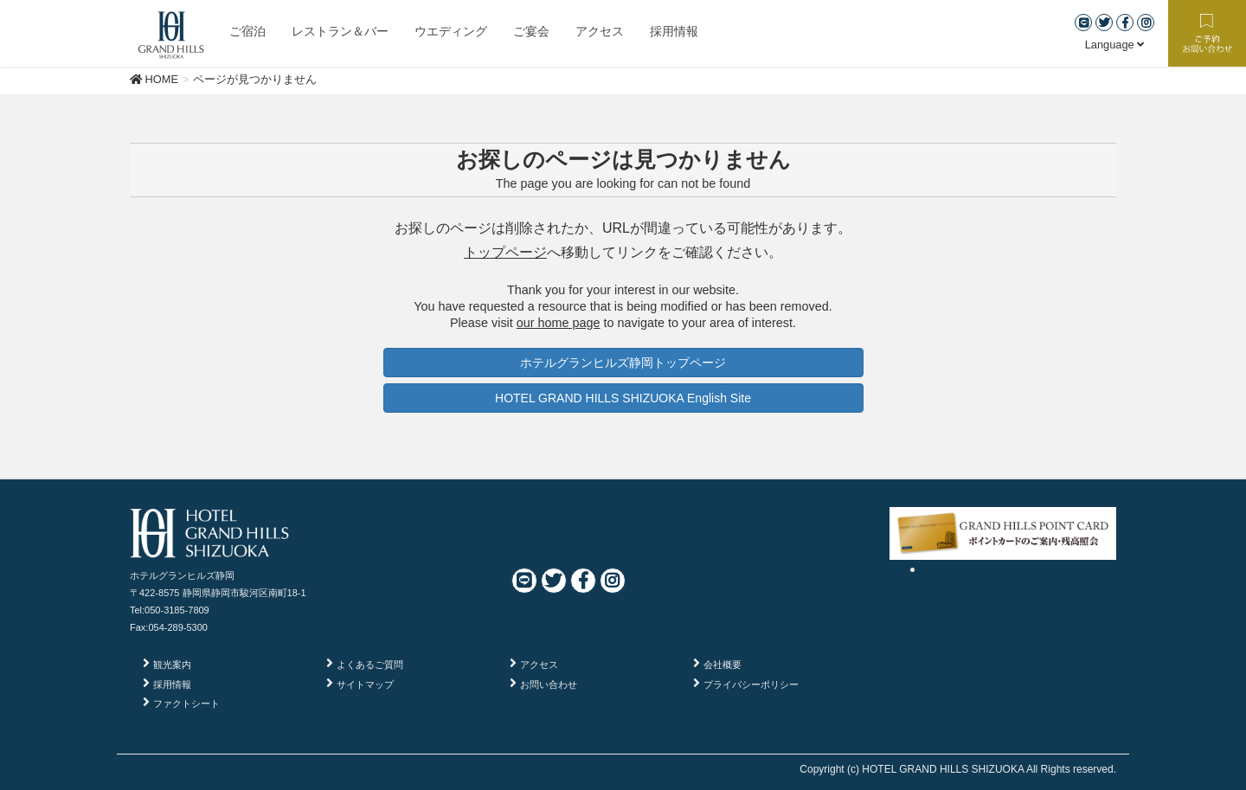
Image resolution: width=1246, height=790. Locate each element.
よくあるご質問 (370, 664)
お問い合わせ (548, 684)
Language (1115, 44)
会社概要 (722, 664)
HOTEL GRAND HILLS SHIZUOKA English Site (623, 398)
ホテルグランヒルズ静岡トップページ (623, 362)
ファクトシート (186, 703)
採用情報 (172, 684)
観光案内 (172, 664)
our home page (559, 323)
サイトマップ (365, 684)
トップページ (505, 252)
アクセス (539, 664)
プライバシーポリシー (751, 684)
